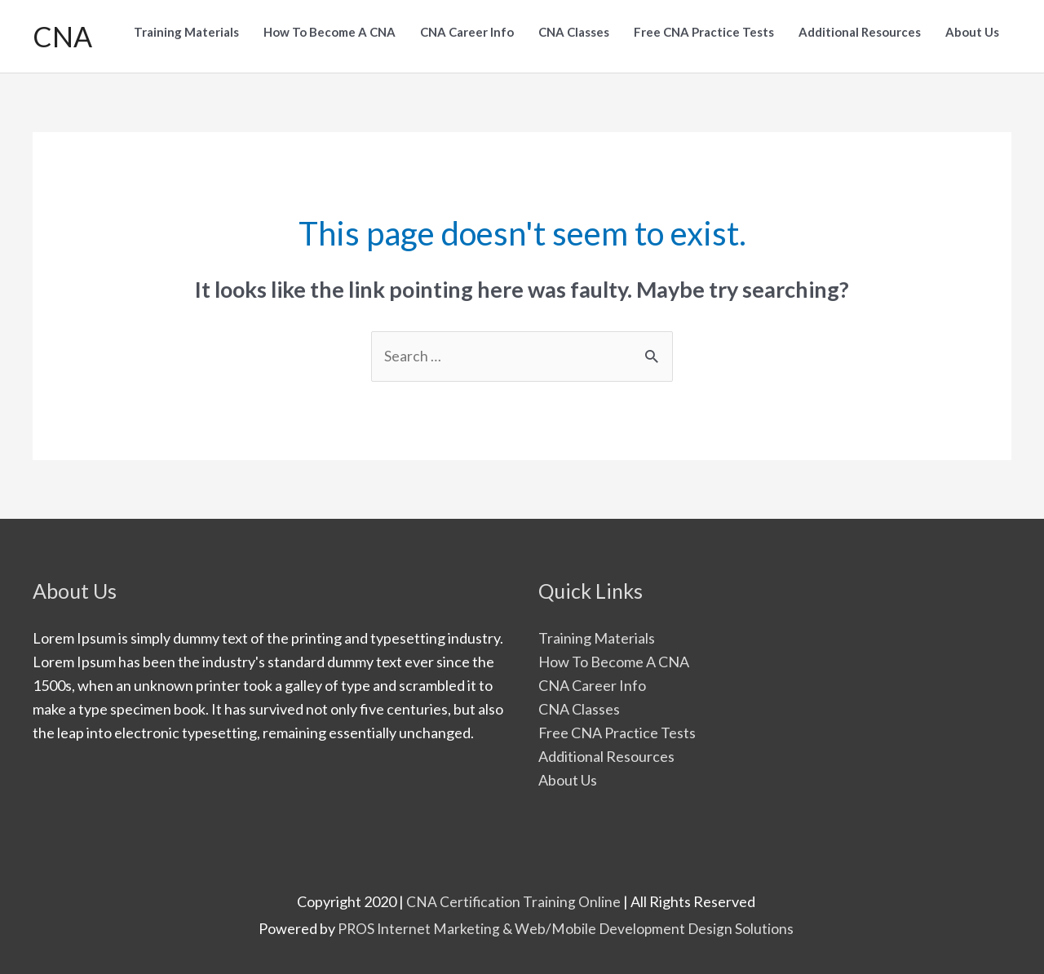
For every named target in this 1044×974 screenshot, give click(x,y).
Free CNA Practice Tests (617, 725)
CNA (63, 32)
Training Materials (596, 631)
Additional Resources (606, 748)
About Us (567, 772)
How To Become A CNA (613, 654)
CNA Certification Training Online (514, 893)
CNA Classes (579, 702)
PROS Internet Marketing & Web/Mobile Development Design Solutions (565, 920)
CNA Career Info (592, 678)
